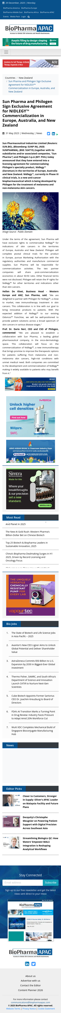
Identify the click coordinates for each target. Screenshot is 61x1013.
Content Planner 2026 (30, 990)
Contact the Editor (30, 985)
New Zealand (26, 77)
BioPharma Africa (31, 12)
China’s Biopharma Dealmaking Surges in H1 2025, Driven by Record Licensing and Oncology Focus (29, 558)
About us (30, 976)
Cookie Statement (46, 1008)
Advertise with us (30, 980)
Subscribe (50, 882)
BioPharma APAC (47, 12)
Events (6, 16)
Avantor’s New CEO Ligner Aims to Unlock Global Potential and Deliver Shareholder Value (33, 649)
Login (23, 16)
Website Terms (13, 1008)
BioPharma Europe (29, 8)
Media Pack (15, 16)
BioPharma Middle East (13, 12)
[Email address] (22, 883)
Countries (10, 77)
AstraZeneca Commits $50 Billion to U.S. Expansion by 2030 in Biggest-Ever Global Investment (33, 664)
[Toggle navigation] (6, 52)
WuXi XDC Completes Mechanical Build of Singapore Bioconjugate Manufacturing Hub (33, 731)
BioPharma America (11, 8)
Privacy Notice (29, 1008)
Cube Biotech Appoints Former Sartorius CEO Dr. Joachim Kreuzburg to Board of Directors (33, 699)
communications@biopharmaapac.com (30, 1002)
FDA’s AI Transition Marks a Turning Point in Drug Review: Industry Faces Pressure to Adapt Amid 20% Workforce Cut (33, 715)
